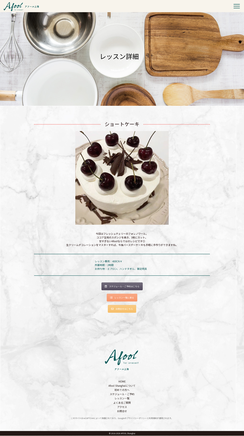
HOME (122, 381)
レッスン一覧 (122, 398)
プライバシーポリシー (137, 418)
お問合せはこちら (122, 309)
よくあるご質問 (122, 403)
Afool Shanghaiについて (122, 386)
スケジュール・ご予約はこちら (122, 286)
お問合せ (122, 411)
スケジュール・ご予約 (122, 394)
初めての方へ (122, 390)
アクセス (122, 407)
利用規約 (153, 418)
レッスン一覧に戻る (122, 297)
